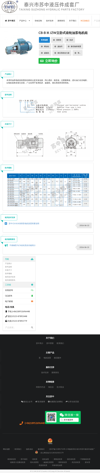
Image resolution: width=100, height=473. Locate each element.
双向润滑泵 (34, 462)
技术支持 (49, 21)
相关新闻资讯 (10, 239)
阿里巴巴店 (40, 387)
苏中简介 (39, 343)
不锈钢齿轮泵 (85, 459)
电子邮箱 (19, 301)
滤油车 (58, 45)
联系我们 (60, 343)
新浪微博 (40, 401)
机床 (70, 39)
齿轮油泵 (45, 459)
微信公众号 (26, 402)
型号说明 (8, 95)
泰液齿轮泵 (11, 459)
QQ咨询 (19, 295)
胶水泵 (87, 462)
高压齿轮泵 (76, 462)
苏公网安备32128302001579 (52, 453)
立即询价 (49, 60)
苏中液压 (10, 21)
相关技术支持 (10, 217)
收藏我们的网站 (55, 401)
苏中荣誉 (50, 343)
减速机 (45, 52)
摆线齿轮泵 (58, 459)
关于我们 (72, 21)
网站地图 (6, 449)
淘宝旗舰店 (85, 21)
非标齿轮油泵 (57, 465)
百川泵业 (60, 387)
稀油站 (45, 45)
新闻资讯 (61, 21)
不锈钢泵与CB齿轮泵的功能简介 (23, 245)
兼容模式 (41, 449)
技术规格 (8, 168)
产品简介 (8, 74)
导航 (19, 259)
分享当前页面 (72, 401)
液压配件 (57, 358)
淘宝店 (51, 387)
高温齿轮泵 (43, 465)
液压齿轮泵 (71, 459)
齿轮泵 (34, 459)
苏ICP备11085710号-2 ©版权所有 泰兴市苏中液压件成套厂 (72, 449)
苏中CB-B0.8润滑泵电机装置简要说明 (24, 223)
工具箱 (19, 284)
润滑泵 (57, 39)
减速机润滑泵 (48, 462)
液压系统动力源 (61, 52)
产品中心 (25, 21)
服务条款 (29, 449)
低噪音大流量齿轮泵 (17, 462)
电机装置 (47, 358)
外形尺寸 (8, 124)
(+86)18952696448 (32, 423)
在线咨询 (19, 290)
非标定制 (38, 21)
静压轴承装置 (74, 45)
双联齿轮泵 (62, 462)
